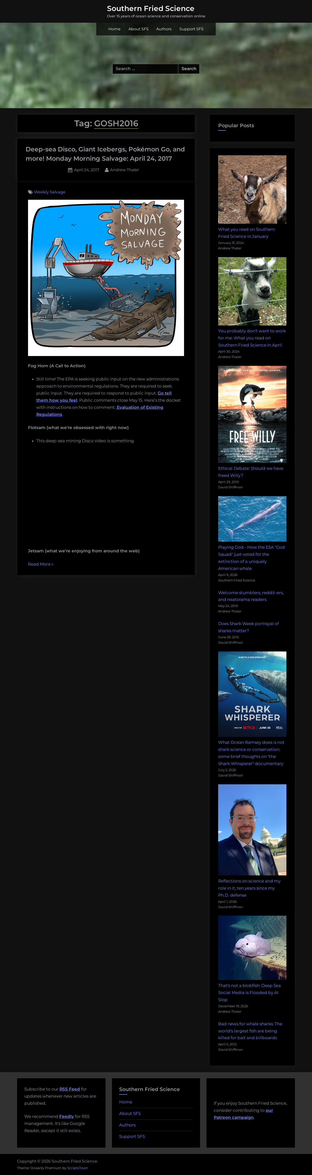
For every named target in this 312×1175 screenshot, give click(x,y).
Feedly (66, 1116)
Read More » (40, 564)
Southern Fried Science (151, 8)
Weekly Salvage (49, 191)
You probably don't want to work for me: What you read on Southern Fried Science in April (252, 337)
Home (114, 29)
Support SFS (191, 29)
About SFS (138, 29)
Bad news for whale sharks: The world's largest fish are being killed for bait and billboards (250, 1030)
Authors (164, 29)
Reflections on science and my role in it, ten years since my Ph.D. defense (249, 888)
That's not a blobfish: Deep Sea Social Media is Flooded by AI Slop (249, 992)
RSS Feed (69, 1089)
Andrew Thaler (124, 169)
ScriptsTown (77, 1168)
